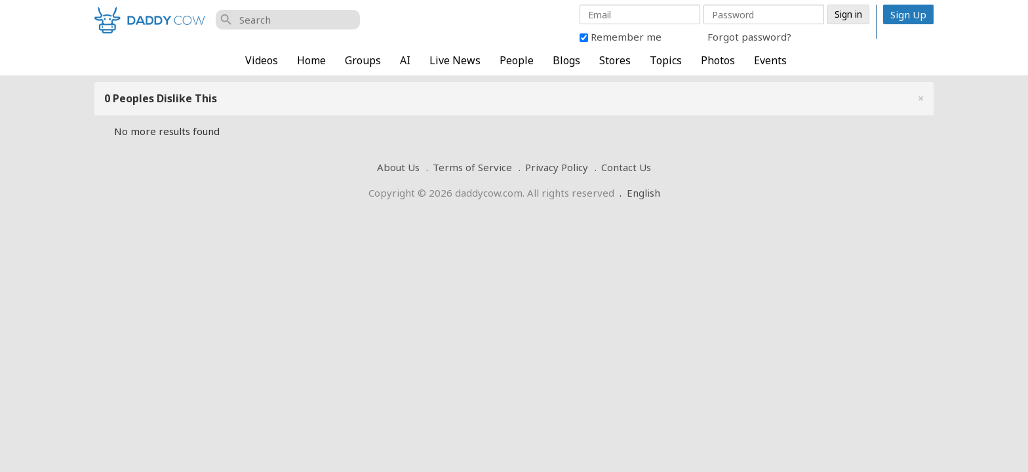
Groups (363, 60)
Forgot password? (749, 36)
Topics (666, 60)
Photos (718, 60)
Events (770, 60)
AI (405, 60)
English (643, 192)
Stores (615, 60)
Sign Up (908, 14)
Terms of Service (472, 167)
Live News (455, 60)
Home (311, 60)
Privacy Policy (556, 167)
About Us (398, 167)
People (517, 60)
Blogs (566, 60)
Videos (261, 60)
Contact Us (626, 167)
